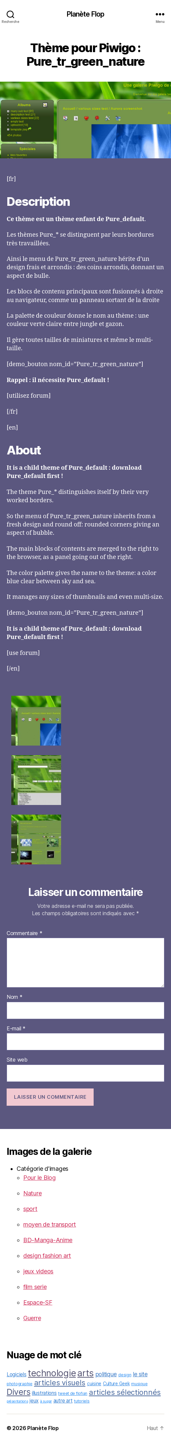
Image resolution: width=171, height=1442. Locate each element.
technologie (52, 1373)
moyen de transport (49, 1224)
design (124, 1374)
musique (139, 1383)
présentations (17, 1401)
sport (30, 1208)
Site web (17, 1060)
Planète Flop (86, 14)
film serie (34, 1286)
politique (106, 1374)
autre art (63, 1401)
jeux (34, 1401)
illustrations (44, 1393)
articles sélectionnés (125, 1392)
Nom (15, 997)
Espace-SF (37, 1302)
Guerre (32, 1318)
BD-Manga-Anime (47, 1240)
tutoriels (82, 1401)
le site (140, 1374)
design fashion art (47, 1255)
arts (85, 1373)
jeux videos (38, 1271)
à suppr (46, 1401)
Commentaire (25, 933)
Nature (32, 1193)
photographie (20, 1383)
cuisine (94, 1383)
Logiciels (17, 1374)
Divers (18, 1392)
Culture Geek (116, 1383)
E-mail (16, 1029)
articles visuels (60, 1382)
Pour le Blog (39, 1177)
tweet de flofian (72, 1393)
